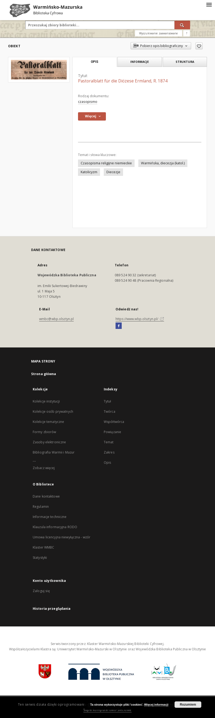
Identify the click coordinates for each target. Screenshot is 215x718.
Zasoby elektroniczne (49, 442)
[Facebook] (119, 326)
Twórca (109, 411)
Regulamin (41, 506)
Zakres (109, 452)
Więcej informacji (156, 704)
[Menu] (209, 4)
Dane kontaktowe (46, 496)
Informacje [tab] (139, 62)
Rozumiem (188, 704)
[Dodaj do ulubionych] (199, 45)
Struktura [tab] (185, 62)
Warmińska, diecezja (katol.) (163, 163)
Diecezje (113, 172)
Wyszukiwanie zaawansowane (158, 33)
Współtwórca (114, 421)
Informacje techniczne (50, 516)
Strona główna (43, 374)
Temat (109, 442)
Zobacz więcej (44, 468)
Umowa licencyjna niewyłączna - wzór (61, 537)
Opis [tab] (94, 62)
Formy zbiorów (44, 432)
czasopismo (87, 101)
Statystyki (40, 557)
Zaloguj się (41, 591)
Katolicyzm (89, 172)
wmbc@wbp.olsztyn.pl (56, 319)
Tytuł (107, 401)
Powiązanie (112, 432)
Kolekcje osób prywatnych (53, 411)
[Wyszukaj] (182, 25)
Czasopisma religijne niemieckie (106, 163)
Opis (107, 462)
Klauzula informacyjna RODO (55, 527)
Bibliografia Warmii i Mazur (54, 452)
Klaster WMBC (43, 547)
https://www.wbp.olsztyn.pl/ (140, 319)
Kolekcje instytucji (46, 401)
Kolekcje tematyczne (48, 421)
